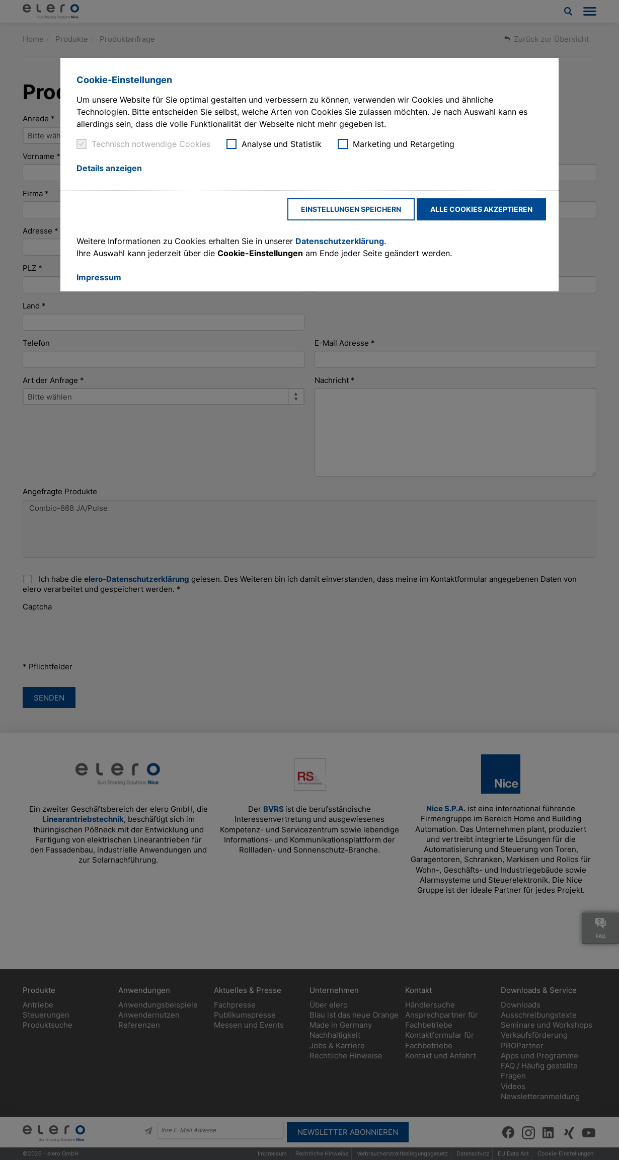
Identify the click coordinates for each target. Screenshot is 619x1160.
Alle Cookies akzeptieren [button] (481, 209)
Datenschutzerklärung (339, 241)
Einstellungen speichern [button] (351, 209)
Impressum (98, 277)
